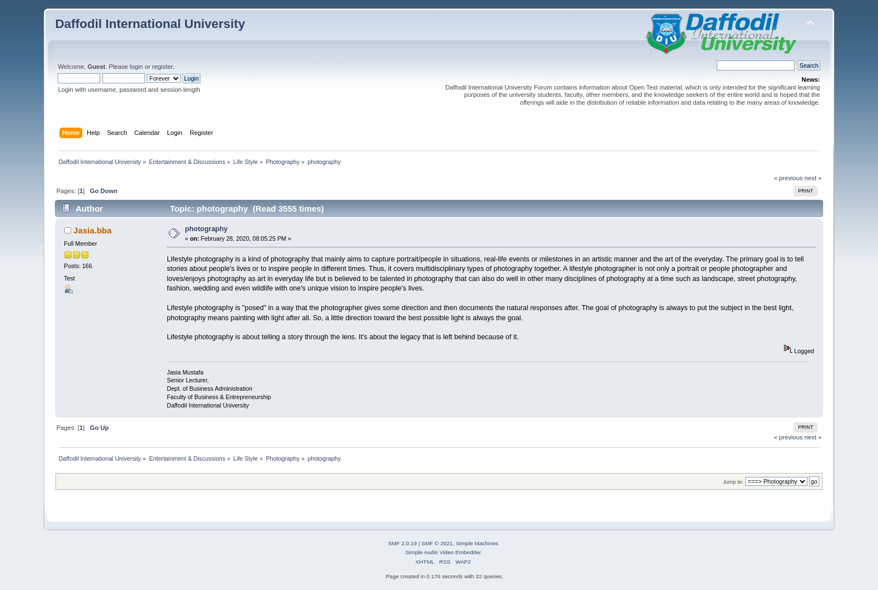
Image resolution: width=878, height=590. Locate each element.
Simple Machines (477, 543)
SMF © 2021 (437, 543)
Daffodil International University (150, 24)
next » (813, 178)
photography (206, 229)
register (162, 66)
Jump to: (733, 482)
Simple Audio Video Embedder (443, 552)
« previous (788, 178)
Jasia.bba (92, 230)
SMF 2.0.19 (402, 543)
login (136, 66)
